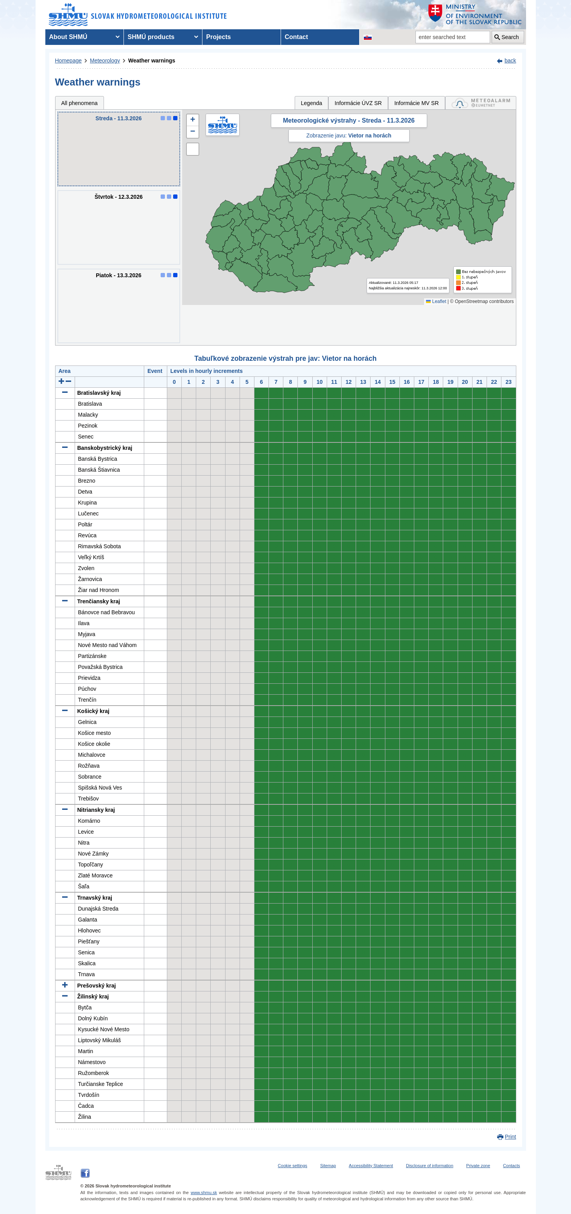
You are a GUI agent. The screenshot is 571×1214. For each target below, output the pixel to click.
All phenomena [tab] (79, 103)
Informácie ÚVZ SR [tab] (358, 103)
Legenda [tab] (311, 103)
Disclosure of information (429, 1165)
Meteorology (105, 60)
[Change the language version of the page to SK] (367, 37)
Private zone (478, 1165)
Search (510, 37)
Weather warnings (151, 60)
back (510, 60)
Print (510, 1137)
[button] (193, 120)
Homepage (68, 60)
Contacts (511, 1165)
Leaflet (436, 301)
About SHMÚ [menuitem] (68, 37)
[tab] (480, 103)
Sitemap (328, 1165)
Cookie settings (292, 1165)
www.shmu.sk (204, 1192)
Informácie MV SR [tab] (416, 103)
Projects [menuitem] (218, 37)
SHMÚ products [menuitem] (151, 37)
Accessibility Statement (371, 1165)
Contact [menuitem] (296, 37)
